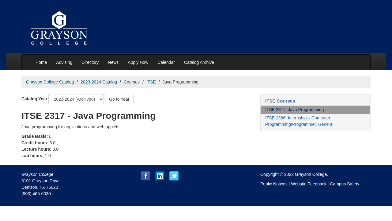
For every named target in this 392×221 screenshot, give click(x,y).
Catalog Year (34, 98)
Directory (90, 62)
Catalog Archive (199, 62)
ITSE (151, 81)
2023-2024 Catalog (99, 81)
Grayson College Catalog (50, 81)
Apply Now (138, 62)
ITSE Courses (280, 100)
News (113, 62)
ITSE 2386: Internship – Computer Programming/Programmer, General (299, 121)
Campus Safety (344, 183)
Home (41, 62)
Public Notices (274, 183)
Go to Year (119, 99)
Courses (132, 81)
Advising (64, 62)
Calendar (166, 62)
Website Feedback (308, 183)
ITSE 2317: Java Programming (294, 109)
